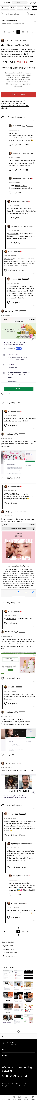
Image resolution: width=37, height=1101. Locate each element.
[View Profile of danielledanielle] (18, 201)
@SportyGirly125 (21, 186)
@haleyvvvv (8, 821)
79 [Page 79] (23, 32)
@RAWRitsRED (16, 49)
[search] (20, 2)
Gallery (27, 8)
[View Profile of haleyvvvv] (10, 763)
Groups (20, 8)
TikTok (26, 1076)
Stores (33, 1099)
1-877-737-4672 (10, 1042)
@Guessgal (13, 133)
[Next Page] (18, 35)
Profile (13, 8)
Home (3, 1099)
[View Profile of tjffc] (11, 251)
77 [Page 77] (14, 32)
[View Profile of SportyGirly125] (11, 40)
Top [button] (2, 1036)
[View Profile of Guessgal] (16, 279)
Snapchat (22, 1076)
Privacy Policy (5, 1086)
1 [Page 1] (4, 32)
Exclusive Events (11, 21)
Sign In (19, 1098)
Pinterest (18, 1076)
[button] (18, 79)
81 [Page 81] (32, 32)
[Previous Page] (18, 28)
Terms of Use (14, 1086)
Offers (14, 1099)
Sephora (5, 2)
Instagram (3, 1076)
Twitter (11, 1076)
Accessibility (22, 1086)
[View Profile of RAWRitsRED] (19, 126)
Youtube (15, 1076)
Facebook (7, 1076)
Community (26, 1099)
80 (28, 32)
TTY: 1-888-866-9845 (11, 1044)
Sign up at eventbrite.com (7, 394)
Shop (9, 1099)
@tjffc (25, 286)
